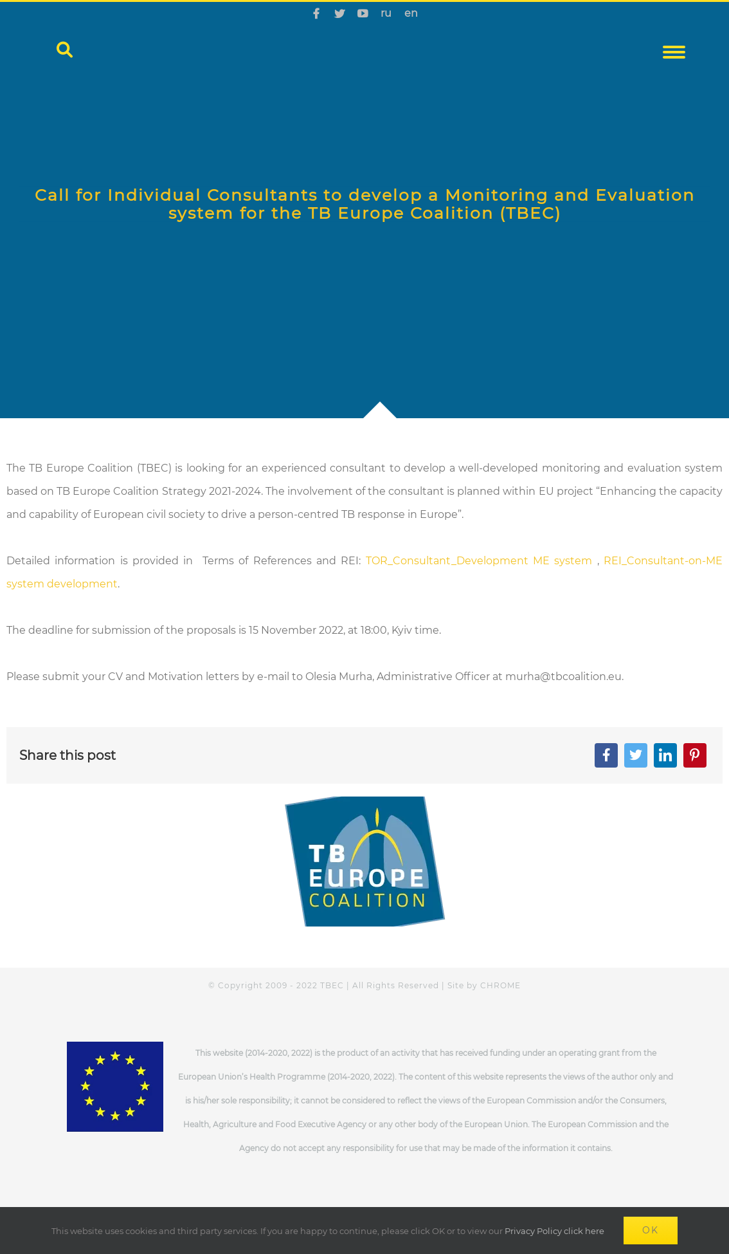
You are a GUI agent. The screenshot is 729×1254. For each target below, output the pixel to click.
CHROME (500, 985)
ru (386, 13)
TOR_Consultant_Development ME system (479, 561)
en (411, 13)
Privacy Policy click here (554, 1231)
